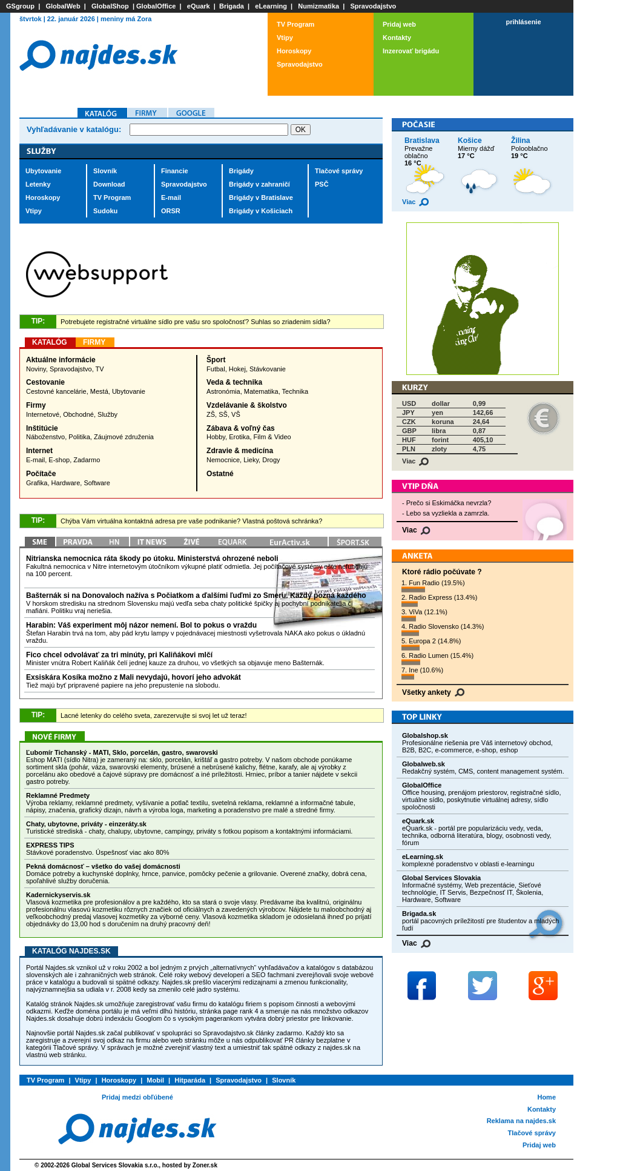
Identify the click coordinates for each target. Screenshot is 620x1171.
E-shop (59, 459)
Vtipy (285, 37)
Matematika (261, 391)
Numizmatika (318, 6)
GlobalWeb (62, 6)
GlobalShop (110, 6)
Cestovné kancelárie (56, 391)
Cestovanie (45, 382)
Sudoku (105, 210)
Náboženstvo (45, 436)
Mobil (155, 1080)
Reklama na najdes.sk (521, 1120)
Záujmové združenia (124, 436)
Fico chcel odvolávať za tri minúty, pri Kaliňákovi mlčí (119, 655)
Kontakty (397, 37)
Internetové (42, 414)
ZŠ (210, 414)
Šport (215, 360)
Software (97, 482)
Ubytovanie (43, 170)
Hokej (237, 369)
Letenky (38, 184)
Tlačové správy (339, 170)
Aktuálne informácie (61, 360)
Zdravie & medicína (239, 450)
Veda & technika (234, 382)
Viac (415, 201)
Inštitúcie (42, 428)
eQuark (198, 6)
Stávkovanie (267, 369)
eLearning (271, 6)
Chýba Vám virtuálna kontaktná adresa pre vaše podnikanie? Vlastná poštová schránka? (191, 521)
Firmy (36, 405)
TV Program (295, 24)
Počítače (41, 473)
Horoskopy (294, 51)
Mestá (99, 391)
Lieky (251, 459)
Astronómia (223, 391)
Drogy (271, 459)
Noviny (36, 369)
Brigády (241, 170)
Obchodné (78, 414)
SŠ (223, 414)
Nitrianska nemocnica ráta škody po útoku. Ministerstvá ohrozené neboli (152, 558)
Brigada (231, 6)
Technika (295, 391)
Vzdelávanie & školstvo (246, 405)
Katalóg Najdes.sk (71, 951)
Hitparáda (189, 1080)
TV (100, 369)
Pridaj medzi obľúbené (137, 1097)
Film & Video (272, 436)
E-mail (171, 197)
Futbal (215, 369)
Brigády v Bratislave (261, 197)
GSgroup (20, 6)
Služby (107, 414)
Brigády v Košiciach (260, 210)
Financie (174, 170)
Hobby (215, 436)
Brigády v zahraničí (259, 184)
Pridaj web (399, 24)
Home (546, 1097)
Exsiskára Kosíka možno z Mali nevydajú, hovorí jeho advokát (133, 677)
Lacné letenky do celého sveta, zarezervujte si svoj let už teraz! (154, 715)
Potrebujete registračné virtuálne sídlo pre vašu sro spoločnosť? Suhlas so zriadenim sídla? (196, 321)
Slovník (105, 170)
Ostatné (220, 473)
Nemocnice (223, 459)
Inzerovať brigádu (411, 51)
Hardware (66, 482)
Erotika (239, 436)
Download (109, 184)
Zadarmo (86, 459)
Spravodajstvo (374, 6)
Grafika (36, 482)
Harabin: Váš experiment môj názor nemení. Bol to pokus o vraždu (141, 625)
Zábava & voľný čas (240, 428)
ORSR (170, 210)
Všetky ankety (433, 692)
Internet (39, 450)
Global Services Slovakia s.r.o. (115, 1165)
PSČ (322, 184)
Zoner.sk (205, 1165)
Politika (79, 436)
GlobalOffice (156, 6)
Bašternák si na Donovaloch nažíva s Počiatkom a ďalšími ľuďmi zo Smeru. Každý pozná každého (196, 595)
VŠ (235, 414)
